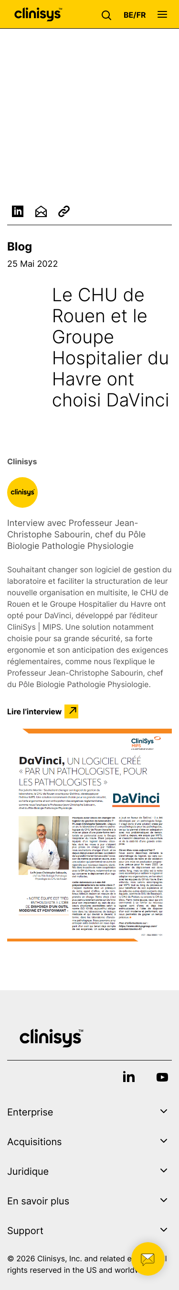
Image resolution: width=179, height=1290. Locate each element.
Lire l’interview (34, 711)
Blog (19, 246)
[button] (109, 14)
